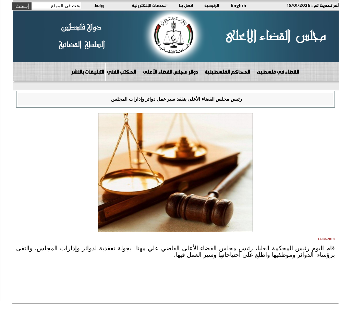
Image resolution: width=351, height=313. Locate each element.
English (238, 5)
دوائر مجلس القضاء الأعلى (172, 71)
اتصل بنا (186, 5)
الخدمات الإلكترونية (150, 5)
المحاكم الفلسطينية (229, 71)
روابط (99, 5)
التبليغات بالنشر (87, 71)
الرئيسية (211, 5)
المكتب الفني (123, 71)
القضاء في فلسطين (279, 71)
